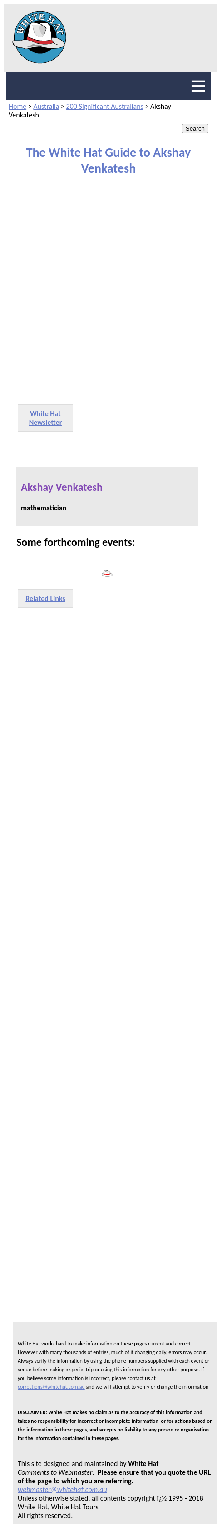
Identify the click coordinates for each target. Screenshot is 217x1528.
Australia (46, 106)
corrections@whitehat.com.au (51, 1387)
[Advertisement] (104, 289)
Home (17, 106)
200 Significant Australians (104, 106)
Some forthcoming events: (75, 542)
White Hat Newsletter (45, 418)
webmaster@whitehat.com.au (62, 1489)
